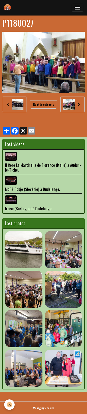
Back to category (43, 104)
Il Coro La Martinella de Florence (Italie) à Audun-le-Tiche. (43, 167)
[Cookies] (9, 404)
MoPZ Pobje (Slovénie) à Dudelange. (32, 189)
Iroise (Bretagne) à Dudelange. (28, 208)
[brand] (8, 8)
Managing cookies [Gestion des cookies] (43, 407)
